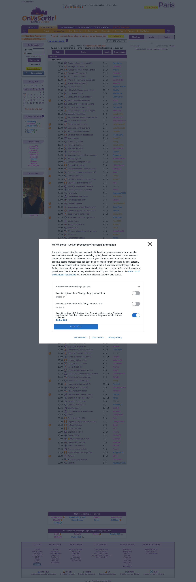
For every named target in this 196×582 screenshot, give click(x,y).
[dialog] (98, 291)
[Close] (151, 245)
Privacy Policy (115, 337)
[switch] (136, 293)
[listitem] (98, 286)
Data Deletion (80, 337)
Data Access (98, 337)
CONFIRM (76, 327)
